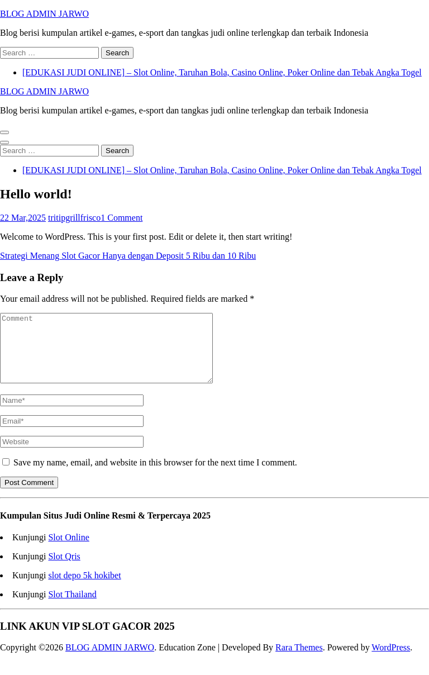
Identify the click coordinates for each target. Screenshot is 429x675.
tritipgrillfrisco (74, 217)
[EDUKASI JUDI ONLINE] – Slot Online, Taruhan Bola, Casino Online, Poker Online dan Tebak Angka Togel (222, 72)
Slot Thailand (72, 607)
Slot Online (68, 550)
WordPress (390, 661)
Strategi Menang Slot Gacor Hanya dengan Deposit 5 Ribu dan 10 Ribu (128, 255)
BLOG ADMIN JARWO (44, 13)
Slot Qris (64, 569)
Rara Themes (299, 661)
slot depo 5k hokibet (84, 588)
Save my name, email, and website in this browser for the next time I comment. (155, 476)
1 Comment (121, 217)
